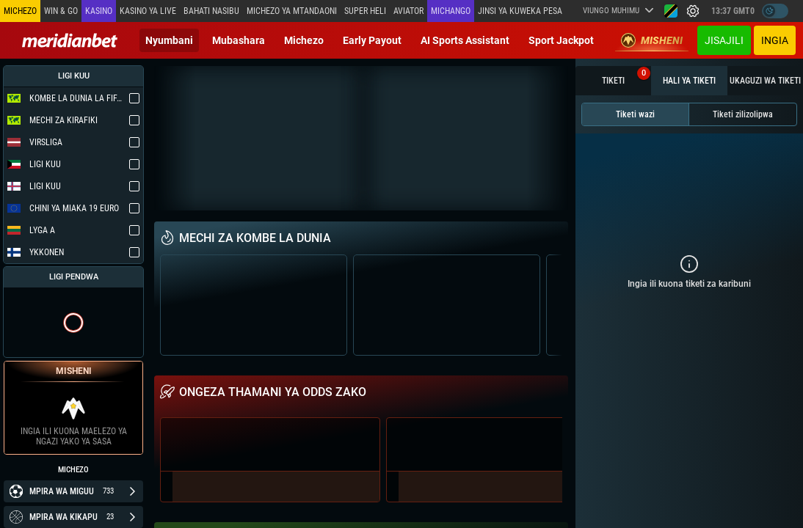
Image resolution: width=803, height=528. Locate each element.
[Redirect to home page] (69, 40)
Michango (450, 11)
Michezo (304, 40)
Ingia (774, 40)
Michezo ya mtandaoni (292, 11)
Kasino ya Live (148, 11)
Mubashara (238, 40)
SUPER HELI (365, 11)
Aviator (408, 11)
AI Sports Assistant (465, 40)
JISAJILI (724, 40)
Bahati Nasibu (211, 11)
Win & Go (61, 11)
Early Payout (372, 40)
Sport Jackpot (561, 40)
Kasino (98, 11)
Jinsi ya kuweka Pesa (520, 11)
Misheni (652, 40)
